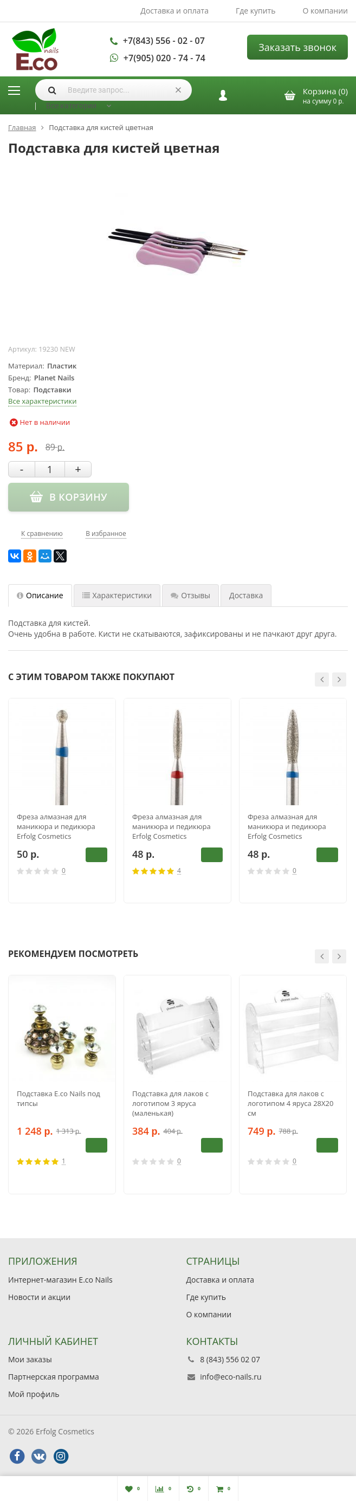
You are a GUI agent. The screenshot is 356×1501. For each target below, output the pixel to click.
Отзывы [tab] (190, 595)
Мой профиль (33, 1394)
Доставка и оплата (174, 10)
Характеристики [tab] (117, 595)
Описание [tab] (40, 595)
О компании (325, 10)
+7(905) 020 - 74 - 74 (164, 58)
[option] (62, 801)
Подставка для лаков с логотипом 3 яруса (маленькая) (170, 1103)
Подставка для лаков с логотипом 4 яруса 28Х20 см (290, 1103)
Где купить (256, 10)
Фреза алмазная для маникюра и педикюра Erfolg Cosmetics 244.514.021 (171, 826)
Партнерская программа (53, 1376)
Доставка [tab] (246, 595)
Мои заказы (30, 1359)
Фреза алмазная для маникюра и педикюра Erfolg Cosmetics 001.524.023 (56, 826)
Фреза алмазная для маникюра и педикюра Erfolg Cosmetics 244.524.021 (287, 826)
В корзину (96, 854)
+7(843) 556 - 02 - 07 (164, 41)
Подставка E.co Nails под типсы (58, 1098)
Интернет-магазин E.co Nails (60, 1279)
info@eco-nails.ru (230, 1376)
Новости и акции (39, 1297)
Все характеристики (42, 401)
